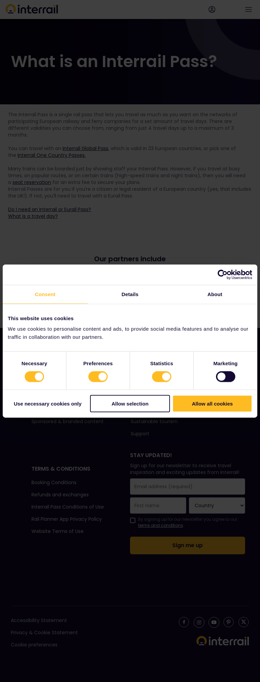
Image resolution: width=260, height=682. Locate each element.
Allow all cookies (212, 404)
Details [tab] (130, 294)
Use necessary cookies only (48, 404)
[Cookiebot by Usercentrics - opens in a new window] (222, 274)
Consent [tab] (45, 294)
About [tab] (215, 294)
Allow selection (129, 404)
